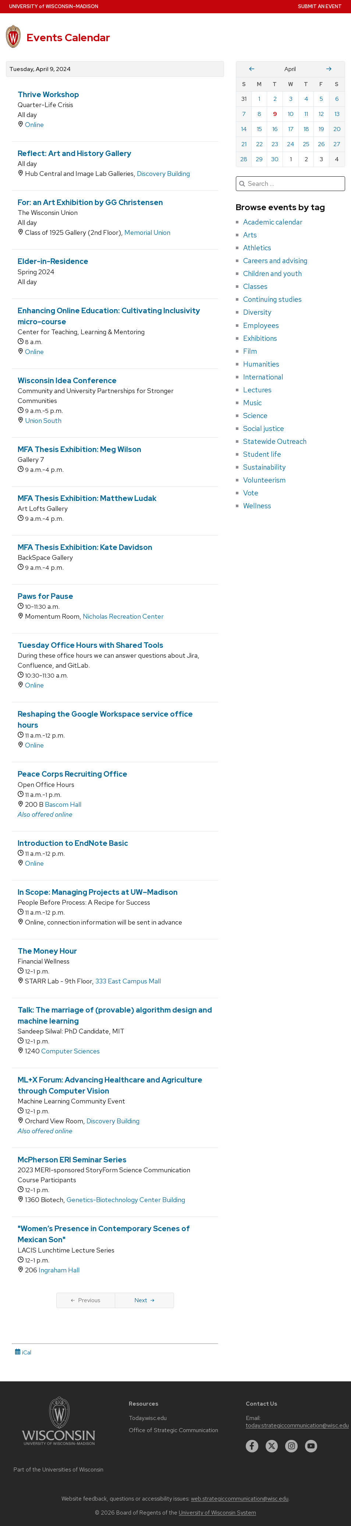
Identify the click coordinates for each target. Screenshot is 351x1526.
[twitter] (272, 1446)
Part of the (58, 1469)
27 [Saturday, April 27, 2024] (336, 144)
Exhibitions (260, 338)
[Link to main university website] (58, 1446)
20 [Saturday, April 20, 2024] (337, 129)
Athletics (257, 247)
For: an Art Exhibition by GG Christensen (90, 202)
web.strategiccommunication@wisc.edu (239, 1498)
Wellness (257, 506)
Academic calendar (272, 222)
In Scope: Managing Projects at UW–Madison (98, 892)
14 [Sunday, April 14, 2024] (244, 129)
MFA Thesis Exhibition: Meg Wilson (79, 449)
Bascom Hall (63, 804)
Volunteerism (264, 480)
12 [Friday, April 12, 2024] (321, 114)
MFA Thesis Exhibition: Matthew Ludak (87, 498)
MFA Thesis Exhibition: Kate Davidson (85, 547)
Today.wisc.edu (148, 1418)
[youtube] (311, 1446)
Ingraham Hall (59, 1270)
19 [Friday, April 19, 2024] (321, 129)
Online (34, 124)
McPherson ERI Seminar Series (72, 1160)
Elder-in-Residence (53, 261)
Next (144, 1300)
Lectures (257, 390)
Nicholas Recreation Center (123, 616)
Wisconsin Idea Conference (67, 380)
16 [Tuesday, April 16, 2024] (275, 129)
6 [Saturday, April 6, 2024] (337, 99)
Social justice (263, 428)
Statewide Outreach (274, 441)
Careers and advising (275, 260)
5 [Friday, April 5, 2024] (321, 99)
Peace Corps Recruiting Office (72, 774)
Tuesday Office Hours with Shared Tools (90, 645)
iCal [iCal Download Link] (23, 1352)
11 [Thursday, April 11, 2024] (306, 114)
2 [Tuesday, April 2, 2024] (275, 99)
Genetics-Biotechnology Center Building (126, 1199)
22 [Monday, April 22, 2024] (259, 144)
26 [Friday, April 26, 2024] (321, 144)
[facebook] (252, 1446)
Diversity (257, 312)
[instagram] (291, 1446)
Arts (250, 235)
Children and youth (272, 273)
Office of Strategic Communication (173, 1430)
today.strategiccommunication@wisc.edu (297, 1425)
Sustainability (264, 467)
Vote (250, 493)
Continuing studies (272, 299)
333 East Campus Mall (128, 981)
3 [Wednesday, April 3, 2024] (290, 99)
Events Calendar (68, 38)
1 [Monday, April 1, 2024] (259, 99)
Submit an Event (320, 6)
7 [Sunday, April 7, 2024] (244, 114)
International (263, 377)
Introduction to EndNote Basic (73, 843)
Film (250, 351)
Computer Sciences (70, 1051)
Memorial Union (147, 232)
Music (252, 402)
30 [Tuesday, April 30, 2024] (275, 159)
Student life (262, 454)
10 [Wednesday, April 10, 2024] (291, 114)
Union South (43, 420)
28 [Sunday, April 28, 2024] (243, 159)
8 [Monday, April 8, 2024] (259, 114)
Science (255, 415)
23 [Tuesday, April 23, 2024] (275, 144)
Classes (255, 286)
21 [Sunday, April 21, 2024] (244, 144)
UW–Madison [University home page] (53, 6)
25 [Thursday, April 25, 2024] (306, 144)
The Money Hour (47, 951)
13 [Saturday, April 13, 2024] (337, 114)
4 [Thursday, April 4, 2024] (306, 99)
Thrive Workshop (48, 94)
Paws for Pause (45, 596)
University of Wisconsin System (217, 1512)
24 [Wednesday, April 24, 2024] (290, 144)
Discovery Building (163, 173)
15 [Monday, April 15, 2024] (259, 129)
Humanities (261, 364)
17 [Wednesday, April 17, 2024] (291, 129)
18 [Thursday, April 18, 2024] (306, 129)
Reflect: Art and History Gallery (74, 153)
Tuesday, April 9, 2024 (40, 69)
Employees (261, 325)
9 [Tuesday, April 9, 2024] (275, 114)
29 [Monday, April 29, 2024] (259, 159)
